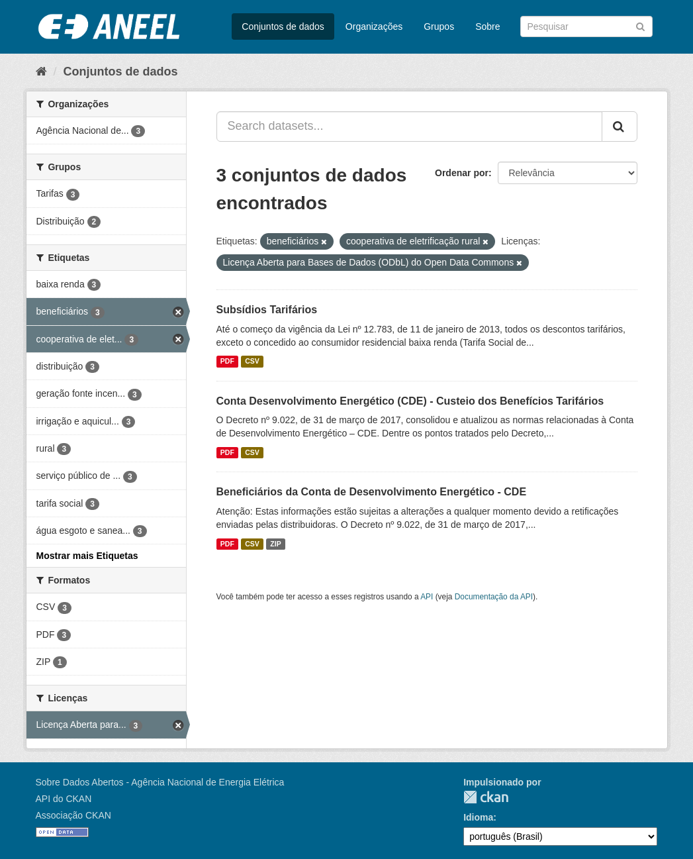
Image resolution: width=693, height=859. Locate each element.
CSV (252, 362)
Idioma (478, 817)
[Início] (41, 71)
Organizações (374, 26)
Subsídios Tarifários (267, 309)
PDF (227, 362)
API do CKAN (64, 798)
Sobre (487, 26)
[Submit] (640, 25)
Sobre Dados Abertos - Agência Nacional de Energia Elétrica (160, 782)
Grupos (439, 26)
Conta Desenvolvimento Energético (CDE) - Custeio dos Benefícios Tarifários (410, 401)
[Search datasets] (586, 26)
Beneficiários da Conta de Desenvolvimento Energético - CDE (371, 491)
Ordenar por (461, 173)
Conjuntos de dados (283, 26)
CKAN (485, 797)
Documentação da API (494, 596)
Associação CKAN (73, 815)
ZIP (275, 544)
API (426, 596)
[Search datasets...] (409, 126)
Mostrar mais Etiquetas (87, 555)
